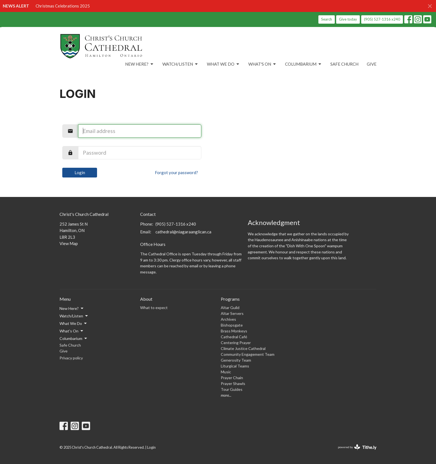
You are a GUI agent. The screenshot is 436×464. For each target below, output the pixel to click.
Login (80, 172)
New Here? (139, 64)
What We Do (223, 64)
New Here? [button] (72, 308)
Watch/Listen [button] (74, 316)
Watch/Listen (180, 64)
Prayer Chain (232, 377)
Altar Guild (230, 307)
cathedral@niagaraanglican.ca (183, 231)
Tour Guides (231, 389)
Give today (348, 19)
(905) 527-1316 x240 (382, 19)
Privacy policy (71, 358)
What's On (262, 64)
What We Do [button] (74, 323)
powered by (357, 447)
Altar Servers (232, 313)
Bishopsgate (232, 325)
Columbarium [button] (74, 338)
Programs (230, 299)
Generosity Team (236, 360)
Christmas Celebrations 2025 (63, 5)
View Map (69, 243)
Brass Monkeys (234, 331)
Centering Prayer (236, 342)
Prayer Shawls (233, 383)
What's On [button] (72, 331)
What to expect (154, 307)
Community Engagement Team (247, 354)
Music (226, 371)
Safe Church (344, 63)
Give (371, 63)
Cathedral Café (234, 336)
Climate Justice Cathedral (243, 348)
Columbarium (303, 64)
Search (326, 19)
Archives (228, 319)
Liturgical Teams (235, 366)
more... (226, 395)
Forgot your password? (176, 172)
